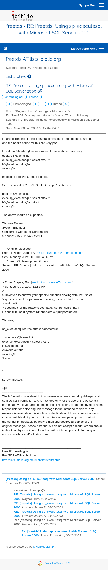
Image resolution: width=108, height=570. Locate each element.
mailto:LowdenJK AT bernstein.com (60, 252)
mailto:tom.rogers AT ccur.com (52, 282)
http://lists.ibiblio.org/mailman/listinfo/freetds (31, 460)
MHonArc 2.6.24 (44, 546)
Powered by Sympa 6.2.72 (57, 563)
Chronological (14, 97)
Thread (34, 97)
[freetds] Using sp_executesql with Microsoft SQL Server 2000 (50, 479)
